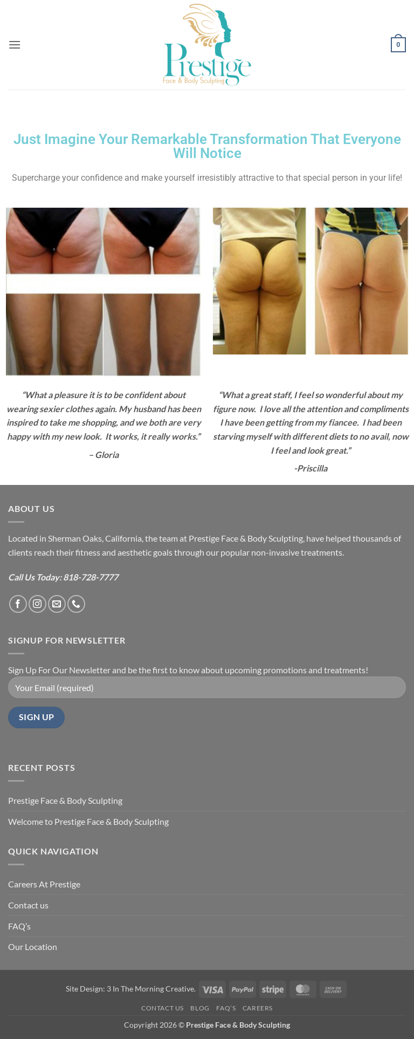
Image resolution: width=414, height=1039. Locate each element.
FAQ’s (19, 926)
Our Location (32, 946)
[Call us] (76, 604)
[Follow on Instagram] (37, 604)
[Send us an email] (57, 604)
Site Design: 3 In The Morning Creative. (131, 988)
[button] (14, 44)
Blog (199, 1008)
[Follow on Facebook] (18, 604)
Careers (258, 1008)
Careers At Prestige (44, 884)
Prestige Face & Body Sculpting (65, 800)
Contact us (28, 905)
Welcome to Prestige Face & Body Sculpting (88, 821)
